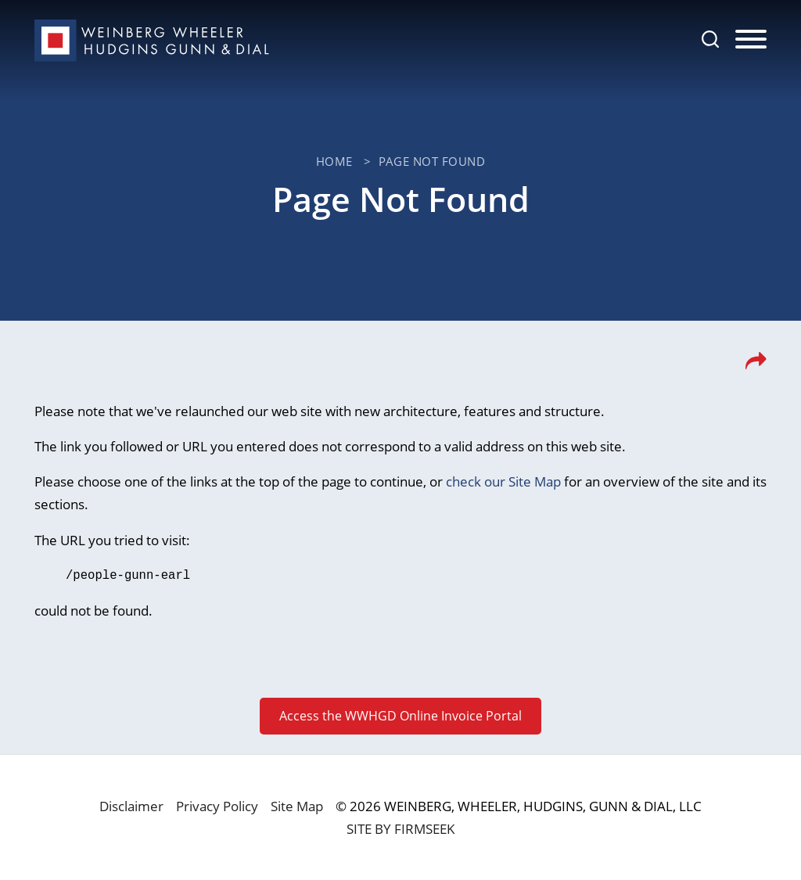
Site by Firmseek (400, 828)
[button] (756, 365)
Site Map (297, 805)
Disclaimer (131, 805)
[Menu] (751, 40)
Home (334, 161)
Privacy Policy (217, 805)
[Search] (710, 39)
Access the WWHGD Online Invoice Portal (400, 715)
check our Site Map (503, 481)
